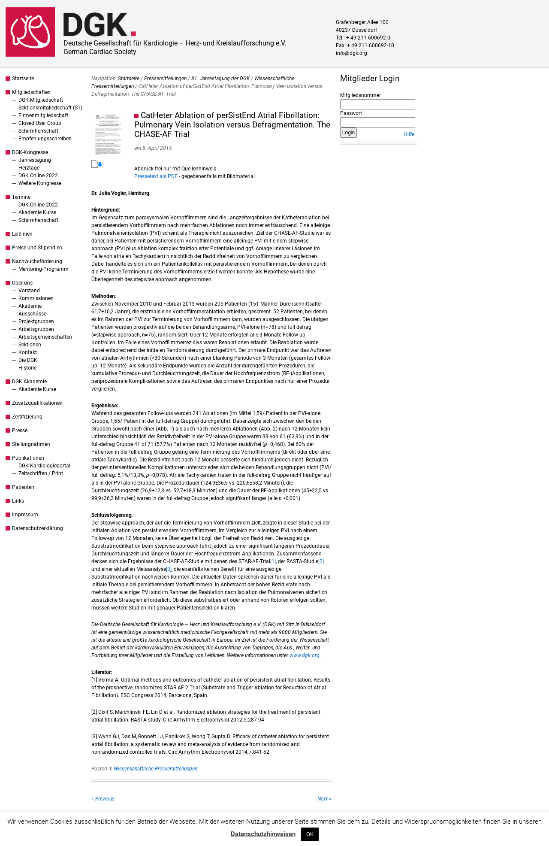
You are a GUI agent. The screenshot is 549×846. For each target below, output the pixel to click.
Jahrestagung (34, 160)
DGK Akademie (29, 382)
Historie (27, 368)
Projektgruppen (36, 321)
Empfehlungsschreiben (45, 139)
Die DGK (27, 360)
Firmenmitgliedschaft (43, 115)
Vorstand (29, 291)
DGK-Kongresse (30, 152)
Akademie (30, 306)
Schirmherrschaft (38, 131)
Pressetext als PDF (156, 176)
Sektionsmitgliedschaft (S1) (50, 108)
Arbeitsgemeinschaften (45, 337)
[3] (169, 569)
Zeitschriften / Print (40, 473)
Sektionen (29, 345)
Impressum (25, 515)
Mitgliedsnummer (360, 95)
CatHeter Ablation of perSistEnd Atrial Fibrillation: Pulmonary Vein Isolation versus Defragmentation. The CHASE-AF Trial (232, 124)
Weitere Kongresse (39, 183)
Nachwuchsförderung (37, 261)
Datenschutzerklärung (37, 528)
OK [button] (310, 834)
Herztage (28, 168)
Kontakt (27, 352)
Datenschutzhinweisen (263, 834)
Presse (19, 431)
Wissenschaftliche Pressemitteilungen (155, 769)
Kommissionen (36, 298)
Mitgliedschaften (31, 92)
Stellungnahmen (31, 444)
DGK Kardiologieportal (44, 466)
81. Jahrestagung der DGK (220, 79)
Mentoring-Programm (43, 269)
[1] (273, 561)
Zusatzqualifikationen (37, 403)
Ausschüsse (32, 314)
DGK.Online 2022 (38, 176)
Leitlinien (22, 234)
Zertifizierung (27, 417)
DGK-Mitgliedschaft (40, 100)
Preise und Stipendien (37, 248)
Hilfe (409, 134)
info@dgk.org (351, 53)
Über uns (22, 283)
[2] (321, 561)
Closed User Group (39, 123)
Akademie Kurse (37, 212)
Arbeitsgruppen (36, 329)
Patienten (23, 487)
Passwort (351, 113)
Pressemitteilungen (165, 79)
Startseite (23, 79)
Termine (21, 197)
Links (18, 501)
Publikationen (28, 458)
